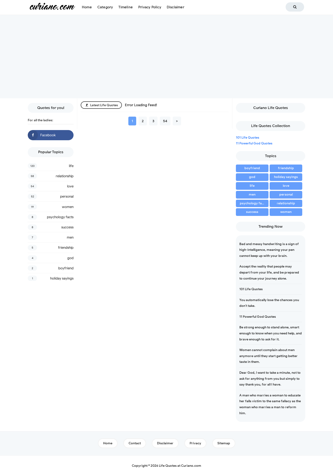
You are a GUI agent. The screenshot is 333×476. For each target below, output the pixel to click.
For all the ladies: (40, 120)
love (70, 186)
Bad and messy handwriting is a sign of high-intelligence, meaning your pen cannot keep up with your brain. (269, 250)
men (70, 237)
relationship (65, 176)
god (70, 258)
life (71, 166)
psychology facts (60, 217)
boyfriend (66, 268)
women (68, 207)
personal (67, 196)
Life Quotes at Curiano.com (180, 466)
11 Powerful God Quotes (254, 143)
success (67, 227)
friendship (66, 248)
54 (165, 121)
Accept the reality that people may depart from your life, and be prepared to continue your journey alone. (269, 272)
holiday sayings (62, 278)
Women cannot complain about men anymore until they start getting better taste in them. (268, 356)
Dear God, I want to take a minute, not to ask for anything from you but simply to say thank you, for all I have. (270, 378)
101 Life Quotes (247, 138)
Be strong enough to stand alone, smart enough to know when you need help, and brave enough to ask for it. (270, 333)
